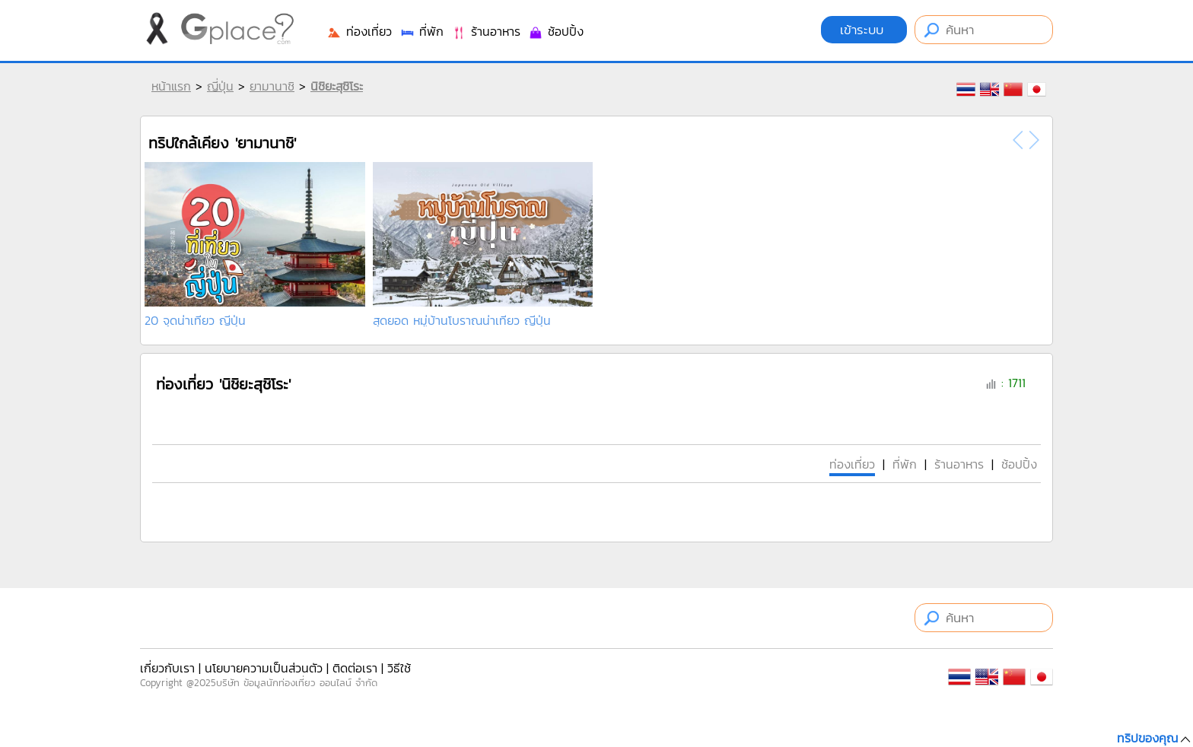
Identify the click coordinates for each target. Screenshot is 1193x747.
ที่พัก (421, 31)
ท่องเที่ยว (359, 31)
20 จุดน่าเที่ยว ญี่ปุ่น (195, 320)
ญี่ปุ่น (220, 86)
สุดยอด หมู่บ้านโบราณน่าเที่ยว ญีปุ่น (462, 320)
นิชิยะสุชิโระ (336, 86)
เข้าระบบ (864, 30)
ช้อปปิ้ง (556, 31)
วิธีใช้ (399, 668)
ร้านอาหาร (485, 31)
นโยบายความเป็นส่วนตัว (264, 668)
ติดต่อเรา (354, 668)
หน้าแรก (171, 86)
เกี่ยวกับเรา (167, 668)
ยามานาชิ (272, 86)
